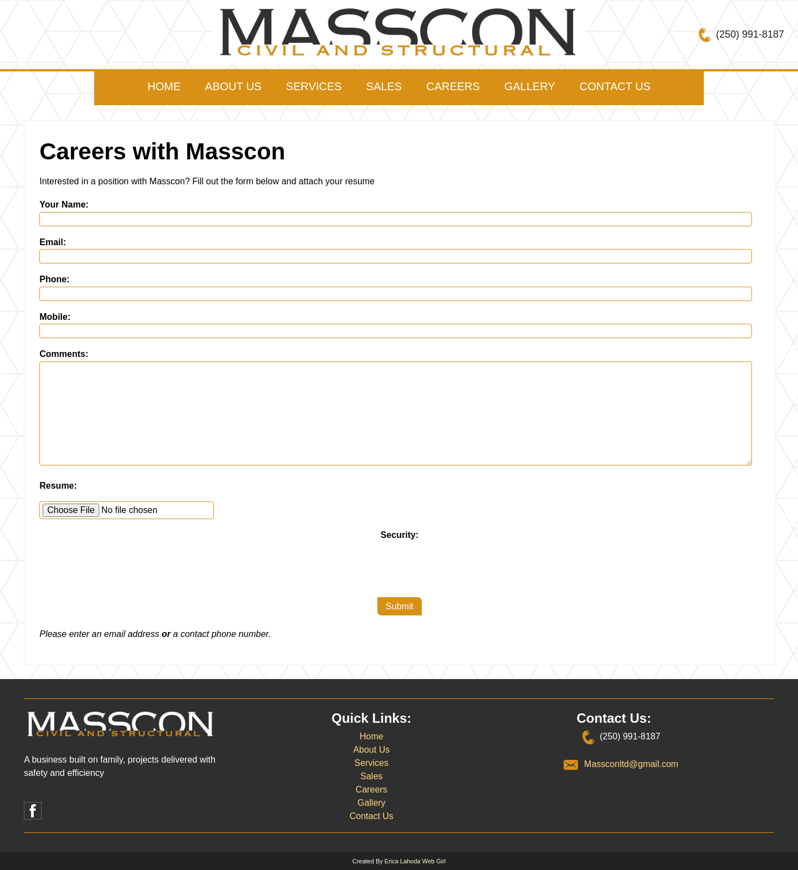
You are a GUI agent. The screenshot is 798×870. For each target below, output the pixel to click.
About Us (233, 86)
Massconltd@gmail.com (631, 764)
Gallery (529, 86)
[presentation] (399, 564)
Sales (384, 86)
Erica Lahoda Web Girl (415, 861)
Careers (453, 86)
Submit (399, 606)
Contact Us (615, 86)
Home (164, 86)
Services (314, 86)
